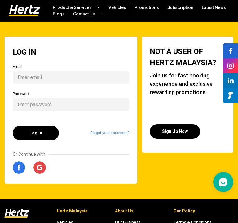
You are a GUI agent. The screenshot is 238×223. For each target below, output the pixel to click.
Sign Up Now (175, 131)
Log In (35, 132)
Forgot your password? (109, 133)
